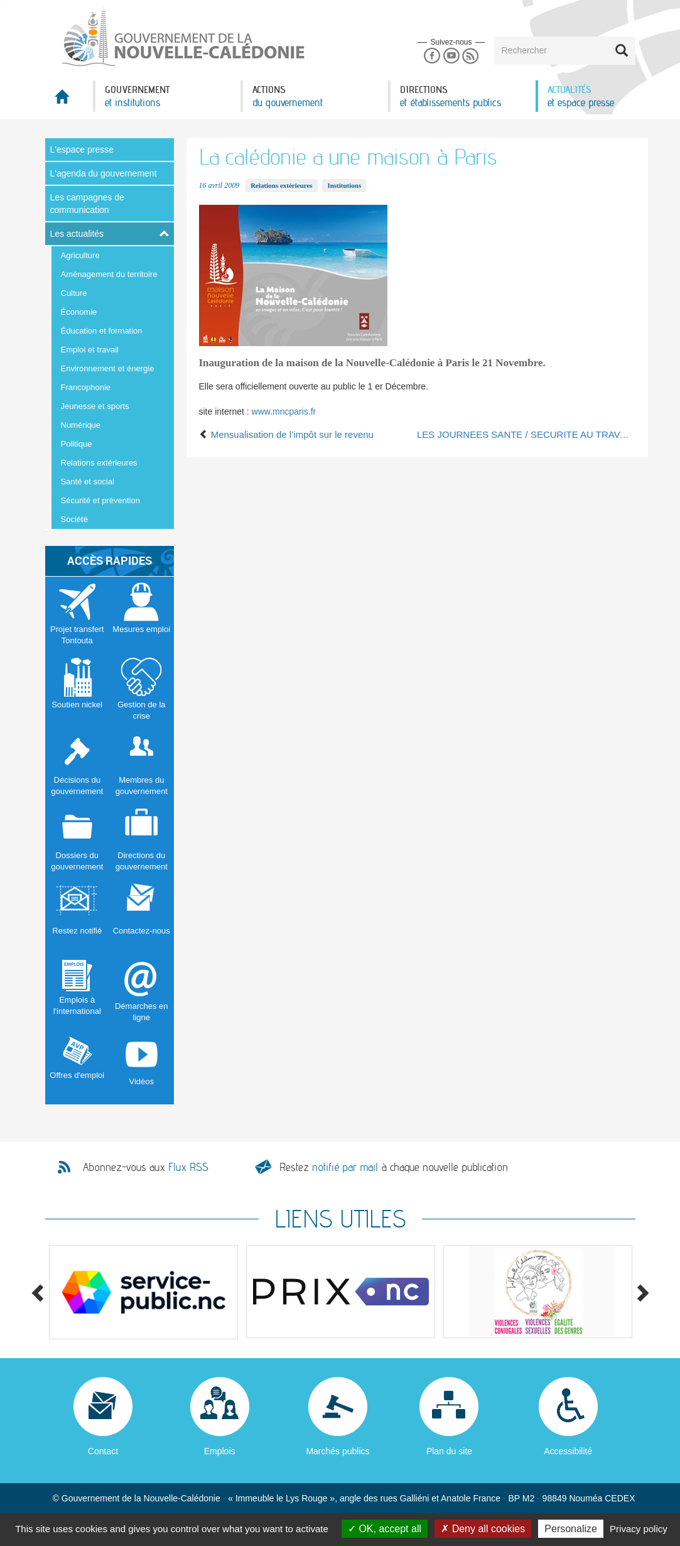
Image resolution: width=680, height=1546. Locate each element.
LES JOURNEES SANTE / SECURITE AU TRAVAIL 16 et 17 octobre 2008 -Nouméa (526, 434)
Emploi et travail (90, 349)
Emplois (219, 1451)
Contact (103, 1451)
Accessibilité (568, 1451)
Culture (74, 293)
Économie (79, 312)
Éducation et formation (102, 330)
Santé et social (87, 481)
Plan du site (449, 1451)
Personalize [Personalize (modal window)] (570, 1528)
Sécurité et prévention (100, 500)
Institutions (344, 185)
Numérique (81, 425)
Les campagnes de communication (87, 203)
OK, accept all (384, 1528)
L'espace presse (82, 149)
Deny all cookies (483, 1528)
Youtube (451, 56)
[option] (143, 1292)
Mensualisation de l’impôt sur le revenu (286, 434)
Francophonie (86, 387)
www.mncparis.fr (284, 411)
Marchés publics (337, 1451)
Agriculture (80, 255)
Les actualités (77, 234)
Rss (470, 56)
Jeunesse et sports (95, 406)
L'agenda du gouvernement (103, 173)
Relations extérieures (99, 462)
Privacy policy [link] (638, 1528)
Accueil (69, 100)
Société (74, 519)
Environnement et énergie (107, 368)
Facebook (431, 56)
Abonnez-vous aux (145, 1167)
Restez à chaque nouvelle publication (393, 1166)
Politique (76, 444)
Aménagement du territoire (109, 274)
